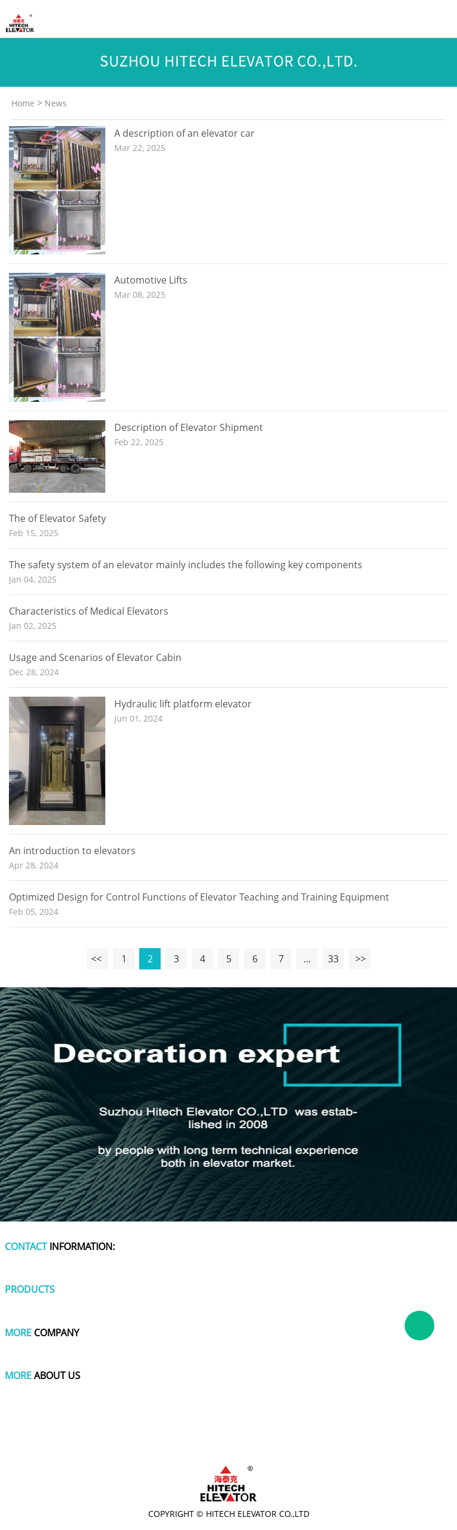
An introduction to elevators (72, 850)
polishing (374, 1433)
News (56, 103)
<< (97, 958)
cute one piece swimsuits (305, 1433)
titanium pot (420, 1433)
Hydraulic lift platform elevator (183, 703)
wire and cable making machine (228, 1443)
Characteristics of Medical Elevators (88, 611)
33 (333, 958)
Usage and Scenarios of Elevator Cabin (95, 657)
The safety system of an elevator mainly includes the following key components (185, 564)
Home (23, 103)
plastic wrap (182, 1433)
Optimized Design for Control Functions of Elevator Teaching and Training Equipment (199, 896)
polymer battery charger (109, 1433)
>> (359, 958)
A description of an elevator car (184, 133)
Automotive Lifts (150, 280)
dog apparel (37, 1433)
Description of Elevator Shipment (188, 427)
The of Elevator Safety (57, 518)
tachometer (233, 1433)
